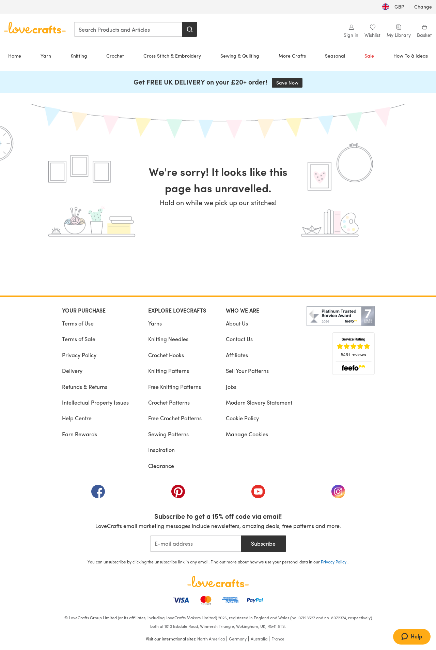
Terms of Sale (78, 339)
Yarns (155, 323)
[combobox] (128, 29)
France (277, 638)
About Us (237, 323)
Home (14, 55)
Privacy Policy (79, 355)
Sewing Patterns (168, 434)
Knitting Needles (168, 339)
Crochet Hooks (166, 355)
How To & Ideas (410, 55)
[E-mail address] (195, 543)
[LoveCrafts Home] (218, 581)
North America (211, 638)
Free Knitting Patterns (174, 386)
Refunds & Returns (84, 386)
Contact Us (239, 339)
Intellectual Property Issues (95, 402)
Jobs (231, 386)
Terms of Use (78, 323)
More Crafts (292, 55)
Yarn (46, 55)
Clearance (161, 465)
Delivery (72, 370)
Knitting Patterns (168, 370)
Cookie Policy (242, 418)
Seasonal (335, 55)
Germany (238, 638)
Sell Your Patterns (247, 370)
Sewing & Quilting (239, 55)
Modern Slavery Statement (259, 402)
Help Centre (77, 418)
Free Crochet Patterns (175, 418)
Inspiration (161, 449)
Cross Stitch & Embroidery (172, 55)
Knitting (79, 55)
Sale (369, 55)
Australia (259, 638)
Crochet (115, 55)
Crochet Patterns (169, 402)
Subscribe (263, 543)
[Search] (189, 29)
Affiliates (237, 355)
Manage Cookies (247, 434)
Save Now (289, 82)
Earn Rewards (79, 434)
